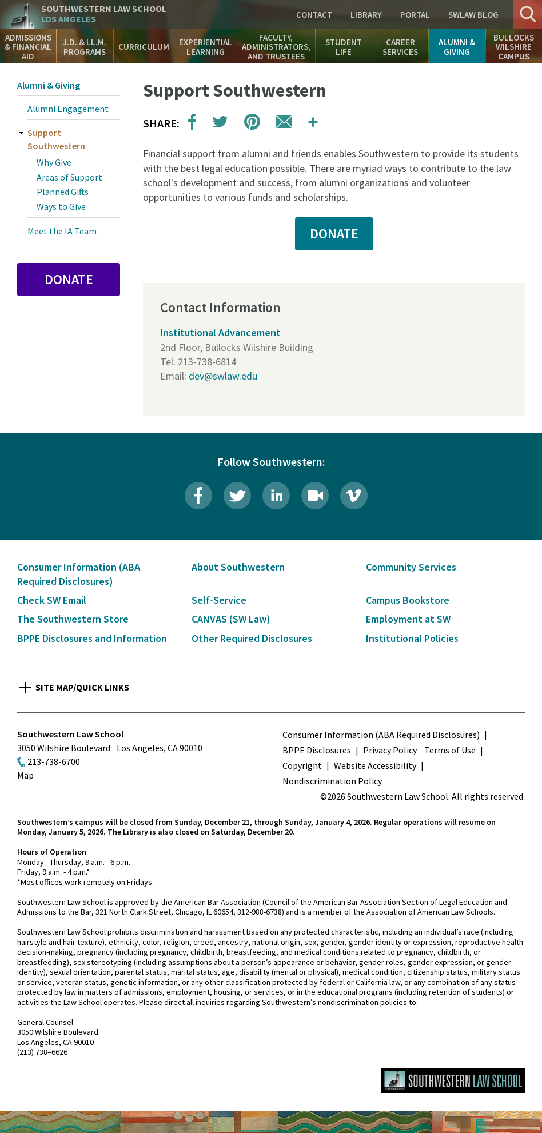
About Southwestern (238, 566)
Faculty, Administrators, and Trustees (276, 47)
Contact (314, 14)
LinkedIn (276, 495)
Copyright (302, 765)
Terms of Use (450, 750)
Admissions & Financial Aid (28, 47)
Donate (69, 279)
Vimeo (354, 495)
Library (366, 14)
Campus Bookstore (407, 600)
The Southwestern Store (73, 618)
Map (25, 775)
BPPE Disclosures (316, 750)
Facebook (198, 495)
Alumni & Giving (457, 47)
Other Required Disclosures (252, 638)
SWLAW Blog (473, 14)
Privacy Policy (390, 750)
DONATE (334, 233)
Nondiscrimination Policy (332, 781)
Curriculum (143, 46)
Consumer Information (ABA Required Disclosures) (381, 734)
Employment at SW (408, 618)
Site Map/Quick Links (82, 687)
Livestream (315, 495)
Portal (415, 14)
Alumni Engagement (68, 108)
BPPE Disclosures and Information (92, 638)
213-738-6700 (53, 761)
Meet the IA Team (62, 231)
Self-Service (219, 600)
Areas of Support (69, 177)
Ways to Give (61, 206)
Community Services (411, 566)
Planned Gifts (63, 191)
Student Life (343, 47)
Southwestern (103, 14)
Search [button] (527, 14)
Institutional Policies (412, 638)
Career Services (400, 47)
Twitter (237, 495)
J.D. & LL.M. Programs (84, 47)
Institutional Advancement (220, 332)
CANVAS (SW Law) (231, 618)
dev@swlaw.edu (223, 375)
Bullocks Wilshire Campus (513, 47)
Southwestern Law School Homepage (453, 1080)
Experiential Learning (205, 47)
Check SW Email (51, 600)
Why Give (54, 162)
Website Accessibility (375, 765)
